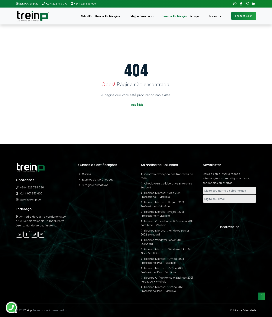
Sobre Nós (86, 16)
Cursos (86, 174)
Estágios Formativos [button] (141, 16)
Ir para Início (136, 104)
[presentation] (230, 211)
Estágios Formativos (95, 185)
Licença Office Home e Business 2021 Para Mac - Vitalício (167, 279)
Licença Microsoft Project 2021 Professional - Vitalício (162, 214)
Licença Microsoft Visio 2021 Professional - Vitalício (160, 195)
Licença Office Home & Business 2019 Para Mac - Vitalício (167, 223)
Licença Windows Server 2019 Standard (161, 242)
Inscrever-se (229, 227)
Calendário (215, 16)
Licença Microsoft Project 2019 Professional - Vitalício (162, 204)
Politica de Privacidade (243, 310)
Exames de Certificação (174, 16)
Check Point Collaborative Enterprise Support (166, 185)
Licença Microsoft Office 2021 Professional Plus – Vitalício (162, 289)
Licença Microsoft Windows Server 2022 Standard (165, 232)
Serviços (194, 16)
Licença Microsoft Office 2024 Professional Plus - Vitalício (162, 261)
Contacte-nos (243, 16)
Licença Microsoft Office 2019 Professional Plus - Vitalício (162, 270)
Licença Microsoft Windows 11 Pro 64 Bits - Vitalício (166, 251)
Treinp (28, 310)
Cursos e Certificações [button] (107, 16)
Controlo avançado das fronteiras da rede (167, 176)
